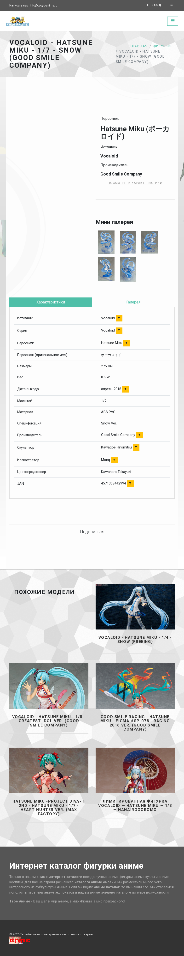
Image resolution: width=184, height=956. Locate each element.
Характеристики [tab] (50, 302)
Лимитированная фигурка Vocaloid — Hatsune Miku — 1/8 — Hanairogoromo (135, 805)
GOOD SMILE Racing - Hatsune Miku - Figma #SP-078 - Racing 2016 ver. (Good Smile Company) (135, 723)
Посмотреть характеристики (135, 183)
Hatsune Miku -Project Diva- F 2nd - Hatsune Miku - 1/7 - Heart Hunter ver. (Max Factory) (48, 807)
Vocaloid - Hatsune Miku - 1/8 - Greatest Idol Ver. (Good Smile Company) (49, 721)
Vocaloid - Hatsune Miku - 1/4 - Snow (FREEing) (135, 639)
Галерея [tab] (133, 302)
